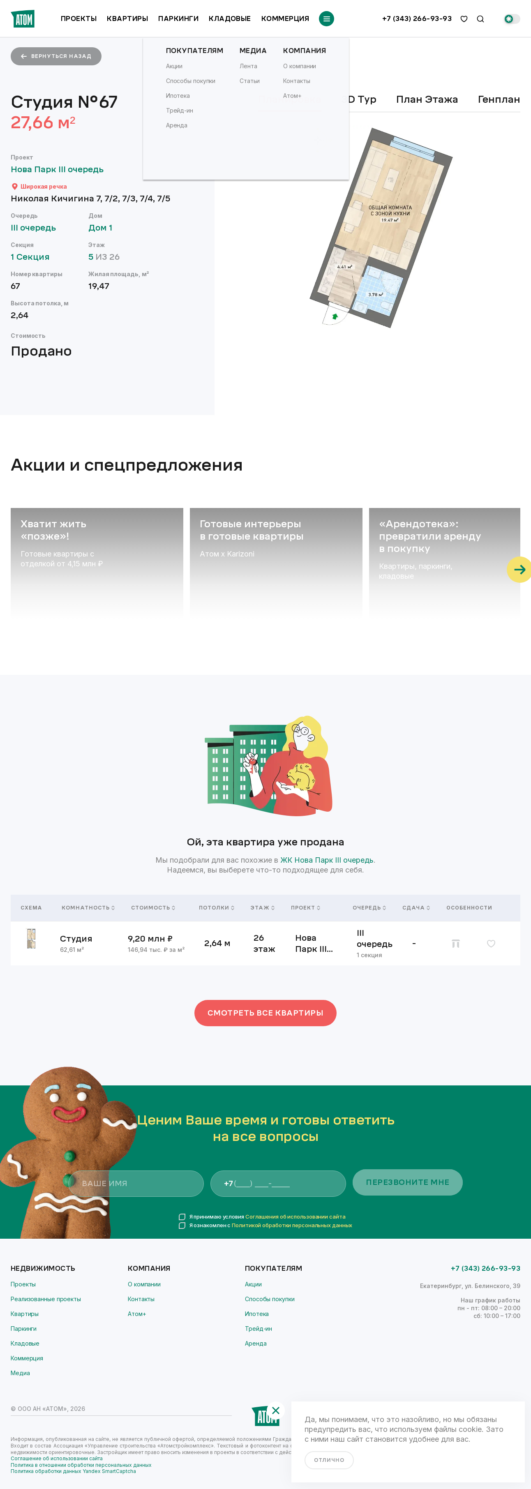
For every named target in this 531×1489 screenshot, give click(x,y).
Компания (149, 1268)
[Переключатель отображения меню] (326, 18)
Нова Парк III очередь (61, 169)
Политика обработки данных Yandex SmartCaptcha (73, 1471)
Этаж (261, 908)
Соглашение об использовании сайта (57, 1458)
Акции (253, 1284)
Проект (305, 908)
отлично (329, 1460)
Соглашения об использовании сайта (295, 1216)
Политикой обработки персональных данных (292, 1225)
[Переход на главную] (23, 19)
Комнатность (86, 908)
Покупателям (273, 1268)
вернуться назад (56, 56)
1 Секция (34, 257)
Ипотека (257, 1313)
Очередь (368, 908)
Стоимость (153, 908)
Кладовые (230, 19)
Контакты (141, 1298)
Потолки (215, 908)
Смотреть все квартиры (266, 1013)
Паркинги (178, 19)
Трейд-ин (258, 1328)
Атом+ (137, 1313)
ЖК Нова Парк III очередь (327, 860)
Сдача (414, 908)
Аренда (255, 1343)
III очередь (37, 227)
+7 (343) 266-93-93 (417, 19)
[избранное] (464, 19)
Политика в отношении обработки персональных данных (81, 1465)
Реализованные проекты (46, 1298)
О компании (144, 1284)
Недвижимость (43, 1268)
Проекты (79, 19)
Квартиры (127, 19)
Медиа (20, 1372)
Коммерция (285, 19)
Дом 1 (104, 227)
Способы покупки (270, 1298)
